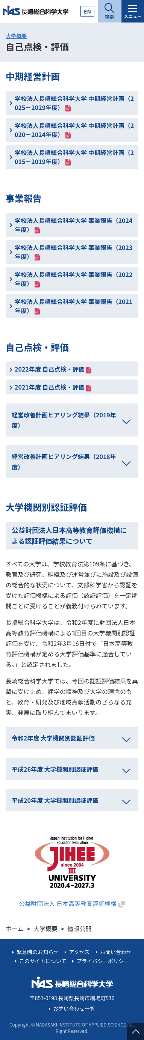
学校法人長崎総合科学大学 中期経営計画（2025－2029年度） (74, 103)
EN (87, 11)
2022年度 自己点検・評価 (49, 368)
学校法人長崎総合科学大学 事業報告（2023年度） (73, 252)
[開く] (109, 11)
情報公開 (79, 928)
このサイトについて (43, 961)
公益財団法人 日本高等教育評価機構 (68, 903)
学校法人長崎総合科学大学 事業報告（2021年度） (73, 306)
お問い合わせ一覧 (74, 1008)
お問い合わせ (116, 952)
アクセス (79, 952)
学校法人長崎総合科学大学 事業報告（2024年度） (73, 225)
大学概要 (16, 36)
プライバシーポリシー (103, 961)
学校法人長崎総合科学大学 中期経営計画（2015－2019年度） (74, 157)
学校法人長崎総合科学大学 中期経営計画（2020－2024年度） (74, 130)
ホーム (15, 928)
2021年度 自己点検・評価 (49, 386)
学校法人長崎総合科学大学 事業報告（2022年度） (73, 279)
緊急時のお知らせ (38, 952)
